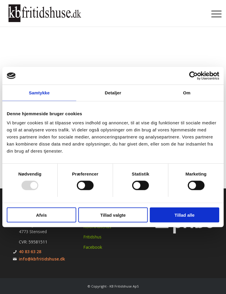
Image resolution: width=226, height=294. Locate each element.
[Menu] (213, 13)
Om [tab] (186, 92)
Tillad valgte (113, 214)
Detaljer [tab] (113, 92)
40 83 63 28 (30, 251)
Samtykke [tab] (39, 92)
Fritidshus (92, 237)
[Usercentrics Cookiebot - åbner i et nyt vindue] (193, 75)
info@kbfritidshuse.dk (42, 259)
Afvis (41, 214)
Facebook (92, 247)
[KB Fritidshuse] (44, 13)
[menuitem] (213, 13)
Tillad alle (185, 214)
